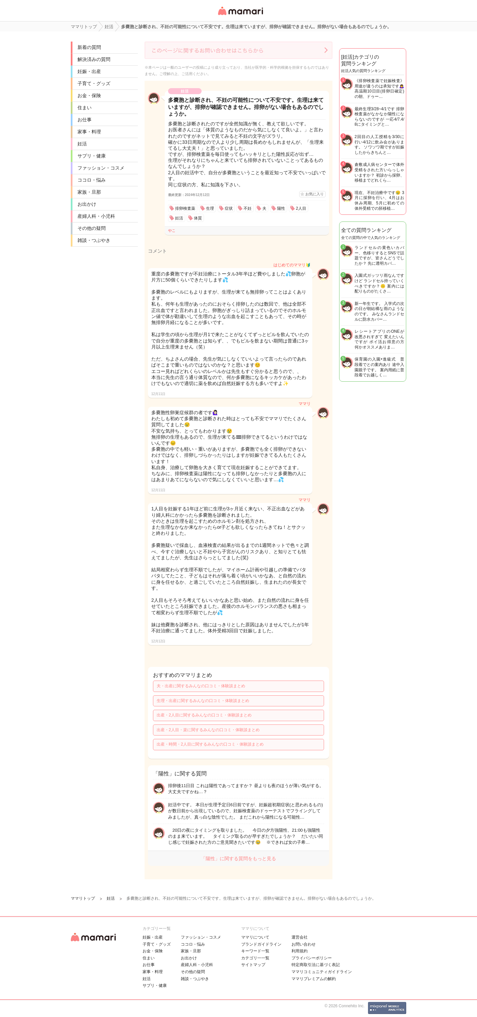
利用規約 (300, 951)
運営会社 (300, 937)
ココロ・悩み (91, 180)
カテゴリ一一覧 (255, 958)
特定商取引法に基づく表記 (316, 964)
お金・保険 (89, 95)
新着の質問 (89, 47)
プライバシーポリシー (312, 958)
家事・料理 (89, 131)
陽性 (281, 208)
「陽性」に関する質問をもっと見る (238, 858)
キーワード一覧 (255, 951)
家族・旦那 (89, 192)
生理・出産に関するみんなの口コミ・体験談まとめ (203, 700)
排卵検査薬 (185, 208)
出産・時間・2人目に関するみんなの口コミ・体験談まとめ (210, 744)
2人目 (301, 208)
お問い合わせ (304, 944)
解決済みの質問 (93, 59)
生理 (210, 208)
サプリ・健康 (91, 155)
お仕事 (84, 119)
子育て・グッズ (93, 83)
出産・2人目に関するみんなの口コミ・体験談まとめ (204, 715)
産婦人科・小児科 (96, 216)
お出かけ (86, 204)
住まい (84, 107)
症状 (229, 208)
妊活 (82, 143)
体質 (198, 218)
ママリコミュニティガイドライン (322, 971)
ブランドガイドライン (261, 944)
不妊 (248, 208)
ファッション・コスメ (100, 168)
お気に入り (314, 194)
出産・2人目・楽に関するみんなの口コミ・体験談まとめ (208, 729)
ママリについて (255, 937)
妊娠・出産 (89, 71)
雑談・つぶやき (93, 240)
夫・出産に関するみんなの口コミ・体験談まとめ (201, 686)
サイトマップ (253, 964)
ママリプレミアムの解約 (314, 978)
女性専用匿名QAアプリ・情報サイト (240, 15)
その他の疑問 (91, 228)
